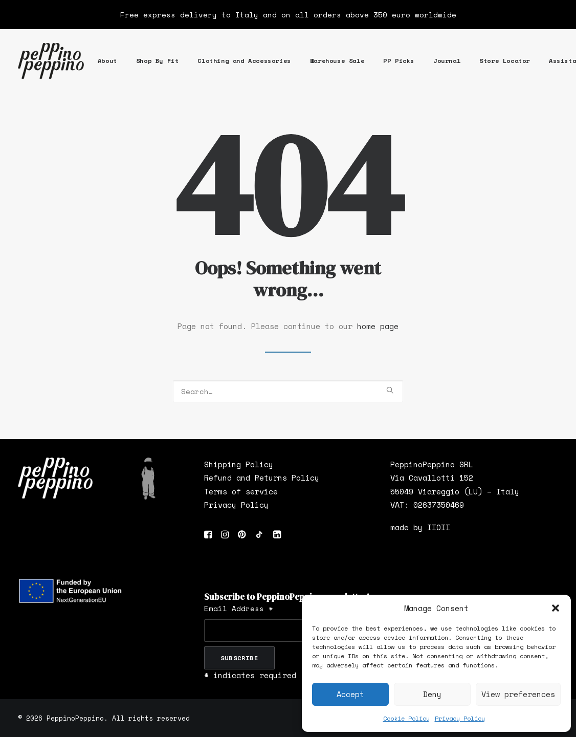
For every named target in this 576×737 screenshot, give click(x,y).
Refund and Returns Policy (261, 477)
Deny (432, 694)
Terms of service (241, 491)
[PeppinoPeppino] (51, 61)
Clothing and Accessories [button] (244, 60)
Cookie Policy (406, 718)
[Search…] (288, 391)
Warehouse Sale (337, 60)
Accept (350, 694)
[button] (555, 608)
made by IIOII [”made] (420, 527)
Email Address (238, 608)
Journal (446, 60)
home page (377, 326)
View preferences (518, 694)
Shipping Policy (238, 464)
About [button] (107, 60)
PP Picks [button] (398, 60)
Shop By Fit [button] (157, 60)
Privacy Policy (460, 718)
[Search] (288, 391)
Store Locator (504, 60)
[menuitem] (107, 61)
